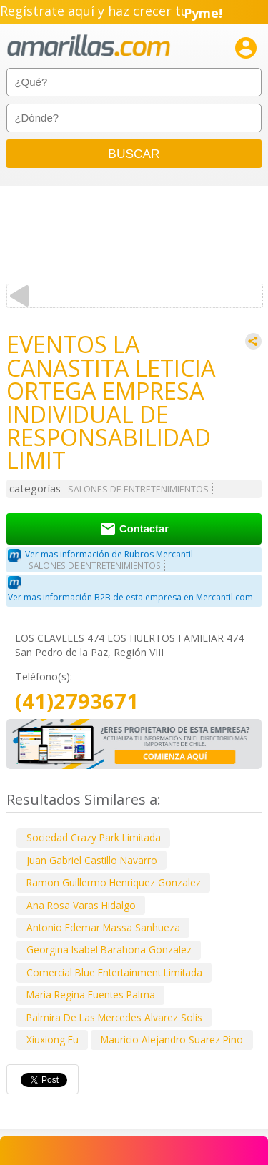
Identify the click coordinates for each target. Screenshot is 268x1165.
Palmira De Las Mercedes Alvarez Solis (114, 1017)
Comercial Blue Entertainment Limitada (114, 972)
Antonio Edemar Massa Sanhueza (103, 927)
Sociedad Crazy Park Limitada (93, 837)
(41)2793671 (77, 701)
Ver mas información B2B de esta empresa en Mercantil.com (130, 597)
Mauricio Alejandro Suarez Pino (172, 1039)
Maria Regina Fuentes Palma (90, 994)
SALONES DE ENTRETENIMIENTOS (138, 489)
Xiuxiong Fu (52, 1039)
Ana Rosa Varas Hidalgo (81, 905)
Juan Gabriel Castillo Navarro (91, 860)
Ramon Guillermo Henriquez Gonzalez (113, 882)
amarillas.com (88, 46)
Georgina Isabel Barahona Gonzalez (109, 949)
